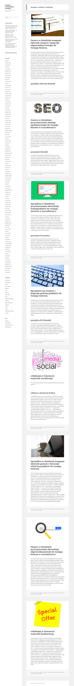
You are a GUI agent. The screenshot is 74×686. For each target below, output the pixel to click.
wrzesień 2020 (8, 177)
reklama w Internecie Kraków (43, 393)
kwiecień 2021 (8, 165)
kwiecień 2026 (8, 62)
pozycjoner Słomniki (39, 152)
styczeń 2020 (7, 188)
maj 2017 (7, 231)
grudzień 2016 (8, 241)
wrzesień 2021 (8, 155)
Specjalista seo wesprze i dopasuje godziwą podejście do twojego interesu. (46, 293)
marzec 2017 (7, 235)
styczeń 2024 (7, 110)
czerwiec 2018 (8, 210)
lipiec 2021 (7, 159)
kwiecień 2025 (8, 85)
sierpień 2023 (7, 116)
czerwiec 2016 (8, 251)
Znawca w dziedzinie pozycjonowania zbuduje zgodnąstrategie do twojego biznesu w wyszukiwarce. (44, 124)
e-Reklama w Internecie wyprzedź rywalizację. (43, 377)
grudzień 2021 (8, 149)
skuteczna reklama (38, 94)
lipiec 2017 (7, 227)
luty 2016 (7, 257)
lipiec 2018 (7, 208)
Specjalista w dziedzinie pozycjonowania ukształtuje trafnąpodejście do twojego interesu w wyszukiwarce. (45, 207)
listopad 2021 (7, 151)
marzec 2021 (7, 167)
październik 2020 (8, 175)
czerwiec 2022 (8, 136)
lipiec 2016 (7, 249)
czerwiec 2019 (8, 194)
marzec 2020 (7, 186)
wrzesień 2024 (8, 95)
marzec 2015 (7, 272)
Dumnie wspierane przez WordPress (38, 683)
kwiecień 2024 (8, 103)
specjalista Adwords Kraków (53, 501)
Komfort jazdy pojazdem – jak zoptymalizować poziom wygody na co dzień (11, 31)
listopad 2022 (7, 128)
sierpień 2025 (7, 77)
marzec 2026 (7, 64)
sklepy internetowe (9, 302)
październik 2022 (8, 130)
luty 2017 (7, 237)
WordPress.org (8, 327)
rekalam (58, 93)
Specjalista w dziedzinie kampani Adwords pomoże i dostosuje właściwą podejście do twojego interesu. (47, 465)
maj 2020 (7, 184)
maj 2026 (7, 60)
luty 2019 (7, 198)
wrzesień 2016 (8, 245)
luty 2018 (7, 216)
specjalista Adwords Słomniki (43, 83)
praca (6, 296)
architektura (7, 280)
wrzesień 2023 (8, 114)
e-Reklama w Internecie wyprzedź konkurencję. (43, 632)
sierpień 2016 (7, 247)
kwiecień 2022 (8, 140)
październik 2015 (8, 266)
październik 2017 (8, 223)
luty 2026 (7, 67)
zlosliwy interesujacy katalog (9, 6)
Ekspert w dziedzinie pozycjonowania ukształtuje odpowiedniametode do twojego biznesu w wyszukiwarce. (47, 550)
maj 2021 (7, 163)
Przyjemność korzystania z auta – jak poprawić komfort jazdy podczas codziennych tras (11, 27)
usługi (6, 309)
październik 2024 (8, 93)
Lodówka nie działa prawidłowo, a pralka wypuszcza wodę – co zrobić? (11, 36)
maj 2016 (7, 253)
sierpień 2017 (7, 225)
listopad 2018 (7, 204)
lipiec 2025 (7, 79)
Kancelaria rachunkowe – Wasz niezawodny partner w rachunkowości (11, 40)
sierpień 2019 (7, 192)
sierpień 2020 (7, 179)
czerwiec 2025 (8, 81)
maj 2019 (7, 196)
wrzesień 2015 (8, 268)
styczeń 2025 (7, 89)
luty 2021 (7, 169)
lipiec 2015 (7, 270)
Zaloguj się (7, 321)
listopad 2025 (7, 73)
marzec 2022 (7, 143)
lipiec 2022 (7, 134)
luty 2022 (7, 145)
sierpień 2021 (7, 157)
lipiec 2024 (7, 99)
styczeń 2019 (7, 200)
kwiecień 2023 (8, 122)
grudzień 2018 (8, 202)
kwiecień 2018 (8, 212)
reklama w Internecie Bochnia (46, 640)
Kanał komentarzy (8, 325)
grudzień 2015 (8, 262)
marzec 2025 (7, 87)
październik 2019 (8, 190)
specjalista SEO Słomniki (41, 320)
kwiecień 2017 (8, 233)
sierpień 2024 (7, 97)
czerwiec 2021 (8, 161)
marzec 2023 (7, 124)
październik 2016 (8, 243)
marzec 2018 (7, 214)
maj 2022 (7, 138)
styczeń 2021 (7, 171)
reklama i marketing (9, 298)
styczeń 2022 (7, 147)
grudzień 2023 (8, 112)
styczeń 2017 (7, 239)
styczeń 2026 (7, 69)
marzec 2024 (7, 106)
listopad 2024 (7, 91)
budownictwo (8, 286)
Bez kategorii (7, 282)
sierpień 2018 (7, 206)
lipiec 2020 (7, 182)
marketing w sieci (52, 93)
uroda (6, 306)
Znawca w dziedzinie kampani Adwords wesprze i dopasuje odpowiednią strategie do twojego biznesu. (46, 44)
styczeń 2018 (7, 218)
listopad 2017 (7, 221)
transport (7, 304)
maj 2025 (7, 83)
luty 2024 (7, 108)
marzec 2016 (7, 255)
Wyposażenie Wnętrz (9, 311)
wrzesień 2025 (8, 75)
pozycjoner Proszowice (40, 235)
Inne (6, 290)
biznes (6, 284)
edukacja (7, 288)
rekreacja (7, 300)
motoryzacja (7, 294)
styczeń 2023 (7, 126)
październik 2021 (8, 153)
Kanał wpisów (8, 323)
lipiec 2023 (7, 118)
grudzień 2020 (8, 173)
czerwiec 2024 (8, 101)
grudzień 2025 (8, 71)
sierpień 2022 (7, 132)
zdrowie (6, 313)
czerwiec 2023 (8, 120)
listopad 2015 (7, 264)
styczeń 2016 (7, 260)
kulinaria (7, 292)
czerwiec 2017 (8, 229)
